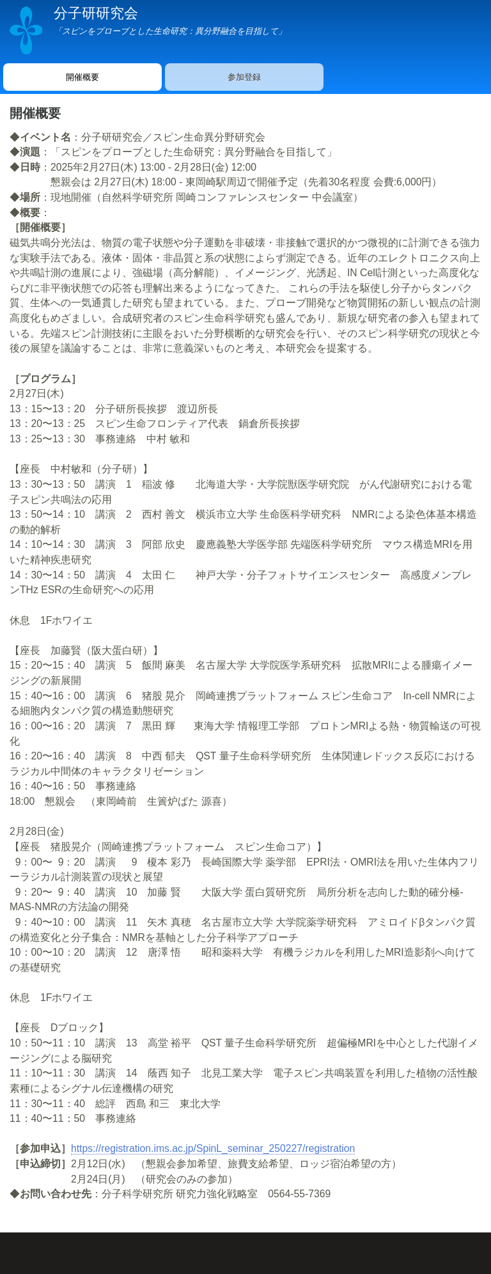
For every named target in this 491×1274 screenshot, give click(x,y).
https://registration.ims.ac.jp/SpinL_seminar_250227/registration (213, 1148)
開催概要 (82, 77)
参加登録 (244, 77)
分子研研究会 (96, 13)
